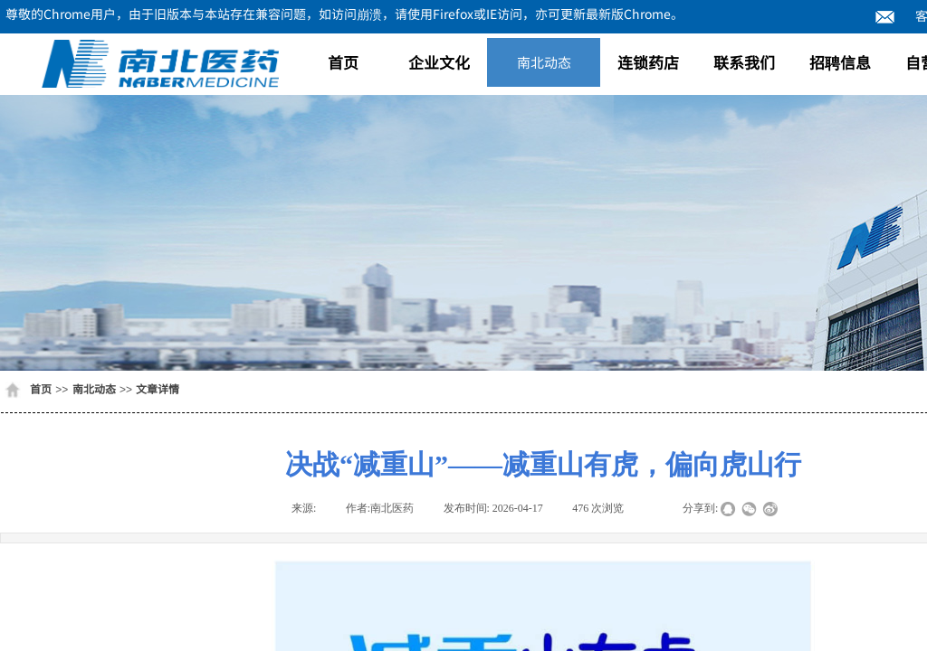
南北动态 (544, 61)
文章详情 (157, 388)
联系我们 (744, 62)
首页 (343, 62)
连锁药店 (648, 62)
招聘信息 (840, 62)
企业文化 (439, 62)
